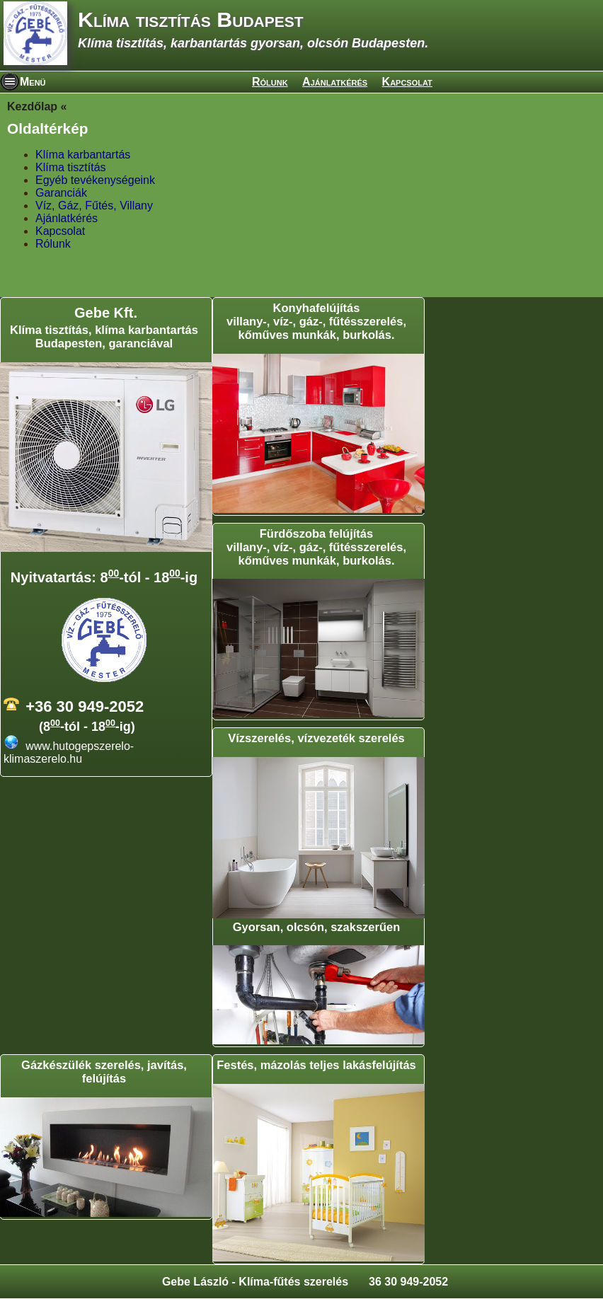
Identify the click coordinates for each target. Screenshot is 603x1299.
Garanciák (61, 193)
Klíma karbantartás (82, 155)
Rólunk (270, 82)
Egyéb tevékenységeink (95, 180)
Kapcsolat (407, 82)
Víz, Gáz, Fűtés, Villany (94, 206)
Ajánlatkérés (334, 82)
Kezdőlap (32, 106)
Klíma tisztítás (70, 167)
